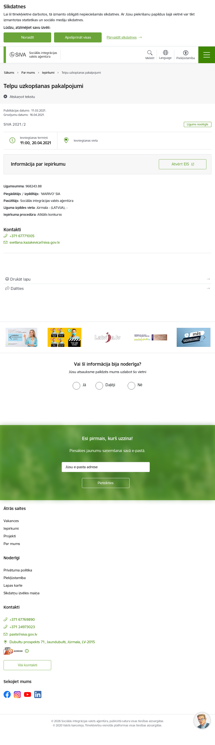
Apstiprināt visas (78, 37)
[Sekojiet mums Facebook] (7, 694)
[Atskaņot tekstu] (22, 96)
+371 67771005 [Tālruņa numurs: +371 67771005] (22, 236)
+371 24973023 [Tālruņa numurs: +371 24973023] (22, 627)
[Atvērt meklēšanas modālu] (150, 55)
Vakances (11, 521)
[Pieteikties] (106, 483)
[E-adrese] (13, 651)
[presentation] (40, 407)
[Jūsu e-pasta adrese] (106, 467)
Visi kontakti (27, 665)
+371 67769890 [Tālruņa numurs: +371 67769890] (22, 619)
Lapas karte (13, 585)
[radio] (79, 385)
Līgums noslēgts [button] (197, 124)
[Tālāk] (204, 337)
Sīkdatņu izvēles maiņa (22, 593)
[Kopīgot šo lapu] (107, 288)
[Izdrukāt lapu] (107, 279)
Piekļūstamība (15, 577)
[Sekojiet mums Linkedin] (37, 694)
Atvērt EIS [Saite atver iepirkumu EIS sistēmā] (180, 164)
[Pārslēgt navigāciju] (206, 54)
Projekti (10, 536)
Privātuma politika (18, 570)
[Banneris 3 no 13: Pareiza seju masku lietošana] (64, 337)
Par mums (12, 543)
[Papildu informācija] (27, 651)
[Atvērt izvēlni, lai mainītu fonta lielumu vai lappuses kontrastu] (185, 55)
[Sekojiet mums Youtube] (27, 694)
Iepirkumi (11, 528)
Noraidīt (27, 37)
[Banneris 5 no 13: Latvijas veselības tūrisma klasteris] (151, 337)
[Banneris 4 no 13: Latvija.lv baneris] (107, 337)
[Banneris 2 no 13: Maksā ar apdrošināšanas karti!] (21, 337)
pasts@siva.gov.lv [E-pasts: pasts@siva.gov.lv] (23, 634)
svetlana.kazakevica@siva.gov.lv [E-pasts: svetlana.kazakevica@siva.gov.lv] (35, 242)
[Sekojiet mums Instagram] (17, 694)
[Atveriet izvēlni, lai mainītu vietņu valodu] (165, 55)
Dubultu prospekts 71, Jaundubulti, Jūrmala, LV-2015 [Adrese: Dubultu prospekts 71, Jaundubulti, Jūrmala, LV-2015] (52, 642)
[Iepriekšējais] (10, 337)
